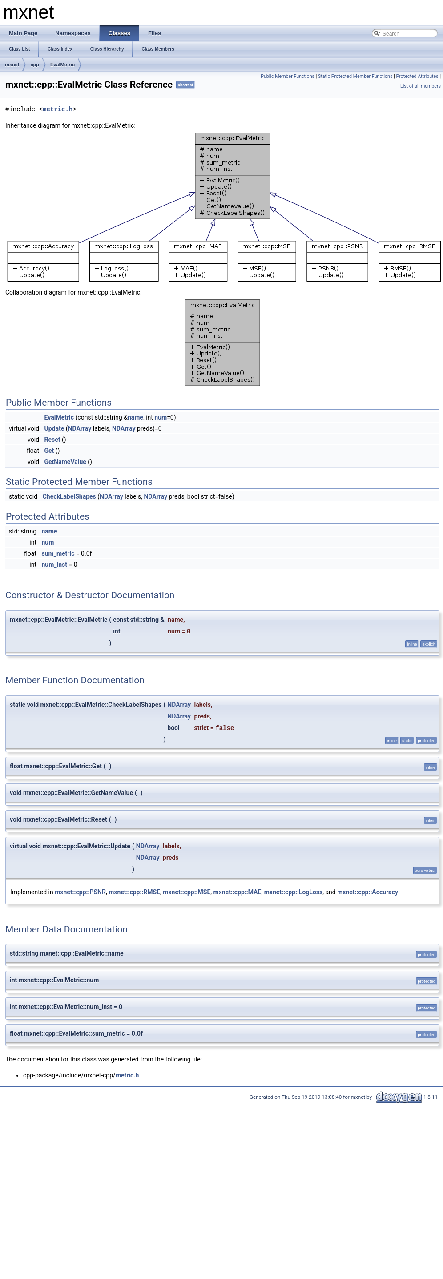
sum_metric (58, 553)
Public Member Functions (287, 76)
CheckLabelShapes (69, 496)
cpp (34, 64)
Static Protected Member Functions (355, 76)
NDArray (80, 428)
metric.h (57, 109)
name (135, 417)
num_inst (55, 564)
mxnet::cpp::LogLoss (293, 892)
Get (49, 450)
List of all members (420, 86)
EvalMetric (62, 64)
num (160, 417)
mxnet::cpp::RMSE (134, 892)
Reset (52, 439)
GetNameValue (65, 461)
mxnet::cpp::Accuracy (367, 892)
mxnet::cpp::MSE (186, 892)
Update (54, 428)
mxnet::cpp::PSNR (80, 892)
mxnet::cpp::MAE (237, 892)
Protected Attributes (417, 76)
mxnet (12, 64)
